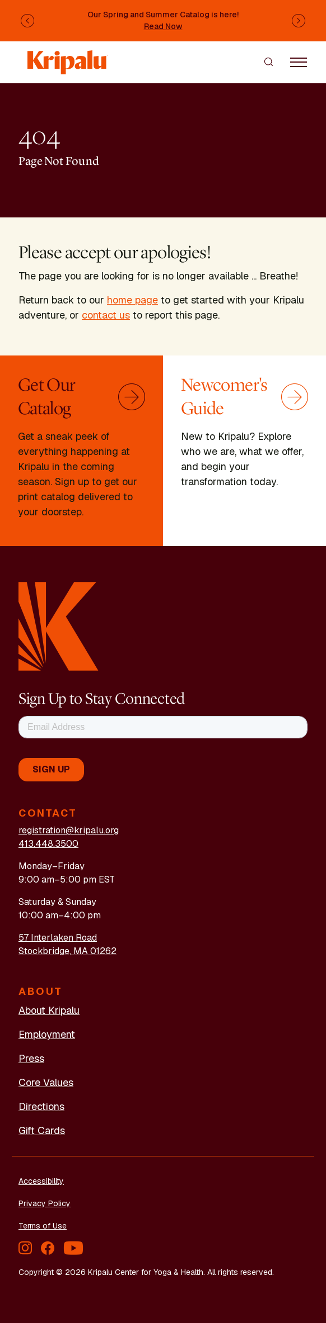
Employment (46, 1034)
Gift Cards (41, 1130)
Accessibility (41, 1181)
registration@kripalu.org (68, 830)
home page (132, 299)
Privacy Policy (44, 1203)
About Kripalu (49, 1010)
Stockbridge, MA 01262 (67, 951)
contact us (106, 315)
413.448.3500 (48, 844)
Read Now (163, 26)
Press (31, 1058)
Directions (41, 1106)
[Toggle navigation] (299, 61)
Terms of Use (42, 1226)
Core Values (45, 1082)
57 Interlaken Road (57, 937)
